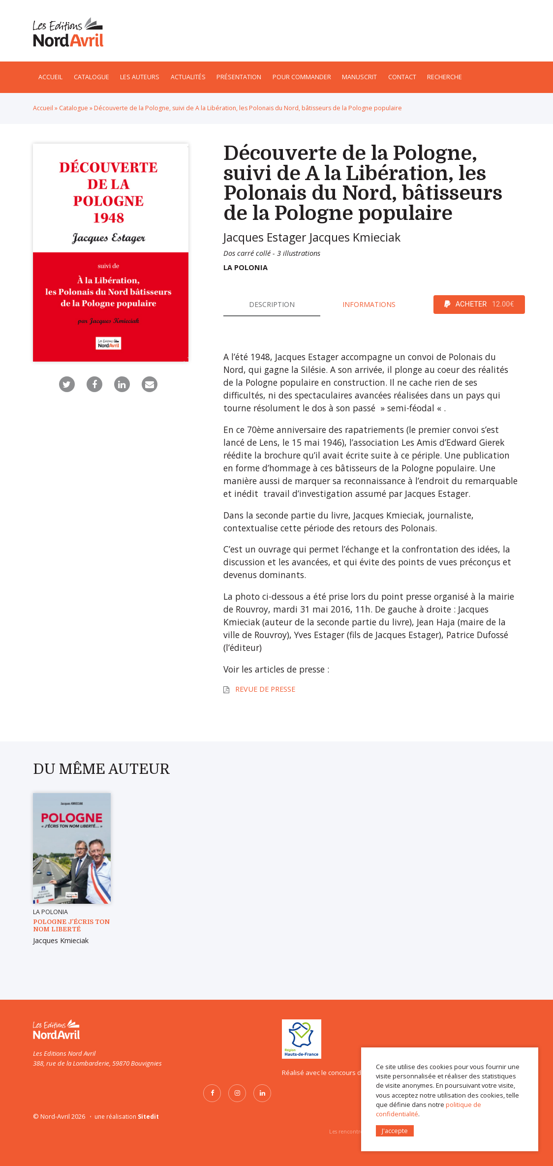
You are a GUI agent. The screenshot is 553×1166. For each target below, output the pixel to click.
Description (272, 304)
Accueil (50, 77)
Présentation (238, 77)
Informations (369, 304)
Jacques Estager (265, 237)
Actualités (188, 77)
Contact (402, 77)
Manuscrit (359, 77)
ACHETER (479, 304)
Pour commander (302, 77)
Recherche (444, 77)
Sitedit (148, 1116)
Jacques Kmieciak (354, 237)
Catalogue (91, 77)
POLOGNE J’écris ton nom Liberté (71, 926)
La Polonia (245, 267)
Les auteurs (139, 77)
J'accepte (395, 1130)
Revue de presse (265, 689)
